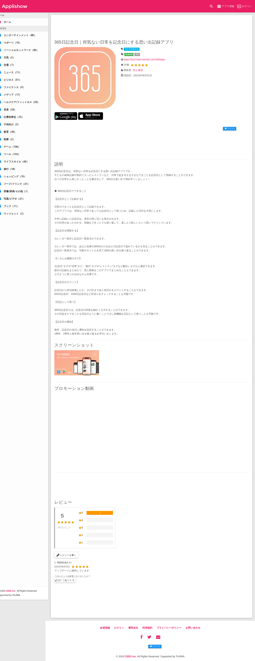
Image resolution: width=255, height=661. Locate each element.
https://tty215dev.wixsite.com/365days (148, 59)
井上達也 (141, 70)
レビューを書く (71, 551)
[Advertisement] (154, 27)
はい (64, 575)
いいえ (75, 575)
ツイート (230, 127)
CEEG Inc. (16, 620)
